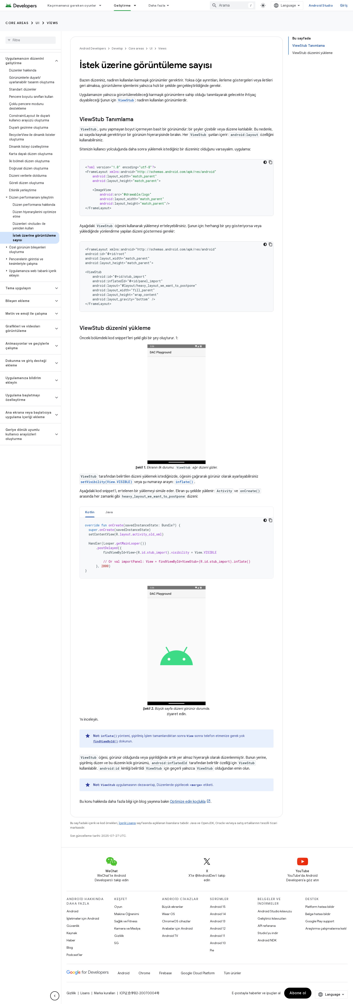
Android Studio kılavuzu (275, 911)
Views (52, 23)
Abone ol (298, 993)
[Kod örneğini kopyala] (270, 162)
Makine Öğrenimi (126, 914)
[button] (27, 61)
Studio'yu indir (268, 933)
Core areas (16, 23)
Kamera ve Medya (127, 928)
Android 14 (218, 914)
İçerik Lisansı (127, 823)
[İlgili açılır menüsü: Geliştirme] (137, 5)
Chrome (144, 973)
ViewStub (126, 100)
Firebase (165, 973)
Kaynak (72, 933)
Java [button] (109, 512)
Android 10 (218, 943)
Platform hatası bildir (319, 907)
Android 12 (218, 928)
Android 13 (217, 921)
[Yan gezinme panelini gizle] (54, 995)
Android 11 (217, 936)
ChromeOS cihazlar (176, 921)
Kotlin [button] (89, 512)
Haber (71, 940)
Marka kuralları (104, 993)
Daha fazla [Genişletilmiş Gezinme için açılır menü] (157, 5)
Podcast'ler (74, 955)
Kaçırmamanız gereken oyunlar (71, 5)
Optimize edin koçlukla (188, 801)
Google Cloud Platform (198, 973)
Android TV (170, 936)
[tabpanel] (176, 548)
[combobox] (232, 5)
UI (38, 23)
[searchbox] (30, 40)
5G (116, 943)
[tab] (90, 512)
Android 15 (218, 907)
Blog (70, 947)
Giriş (344, 5)
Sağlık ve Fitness (125, 921)
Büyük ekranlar (172, 907)
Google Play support (319, 921)
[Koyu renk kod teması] (265, 162)
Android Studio (321, 5)
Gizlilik (119, 936)
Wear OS (168, 914)
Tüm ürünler (232, 973)
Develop (117, 48)
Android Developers (93, 48)
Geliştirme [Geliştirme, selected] (122, 5)
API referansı (267, 926)
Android (72, 911)
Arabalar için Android (177, 928)
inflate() (184, 482)
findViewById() (105, 741)
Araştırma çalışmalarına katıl (325, 928)
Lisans (84, 993)
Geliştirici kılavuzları (272, 918)
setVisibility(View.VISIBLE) (106, 482)
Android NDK (267, 940)
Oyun (118, 907)
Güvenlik (73, 926)
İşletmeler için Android (83, 918)
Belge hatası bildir (318, 914)
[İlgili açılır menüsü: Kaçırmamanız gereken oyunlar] (102, 5)
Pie (212, 950)
